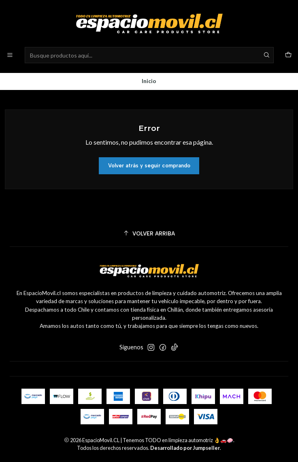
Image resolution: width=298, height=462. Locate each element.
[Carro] (288, 55)
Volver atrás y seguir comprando (149, 166)
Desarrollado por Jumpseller (185, 448)
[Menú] (10, 55)
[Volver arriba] (149, 233)
